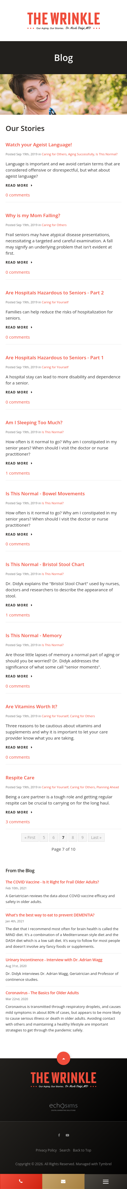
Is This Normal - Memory (34, 635)
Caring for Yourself (55, 302)
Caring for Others (54, 154)
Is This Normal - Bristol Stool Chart (45, 564)
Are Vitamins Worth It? (31, 706)
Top (63, 1058)
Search (65, 1150)
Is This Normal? (106, 154)
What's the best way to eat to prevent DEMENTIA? (50, 915)
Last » (96, 837)
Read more (17, 186)
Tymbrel (105, 1164)
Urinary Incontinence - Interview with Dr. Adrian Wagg (54, 959)
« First (30, 837)
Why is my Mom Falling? (33, 215)
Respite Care (20, 777)
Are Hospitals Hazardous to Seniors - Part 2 (55, 292)
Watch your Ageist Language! (39, 144)
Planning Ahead (108, 787)
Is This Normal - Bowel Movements (45, 493)
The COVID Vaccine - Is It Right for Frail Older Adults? (52, 882)
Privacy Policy (46, 1150)
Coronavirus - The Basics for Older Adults (42, 992)
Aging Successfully (81, 154)
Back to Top (82, 1150)
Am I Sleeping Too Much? (34, 422)
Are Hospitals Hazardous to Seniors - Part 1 (55, 357)
